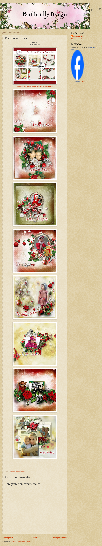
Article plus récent (10, 538)
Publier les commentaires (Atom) (21, 542)
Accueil (34, 538)
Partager (83, 81)
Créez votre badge (76, 81)
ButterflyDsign (78, 36)
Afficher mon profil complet (79, 39)
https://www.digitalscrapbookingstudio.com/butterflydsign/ (35, 86)
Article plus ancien (59, 538)
